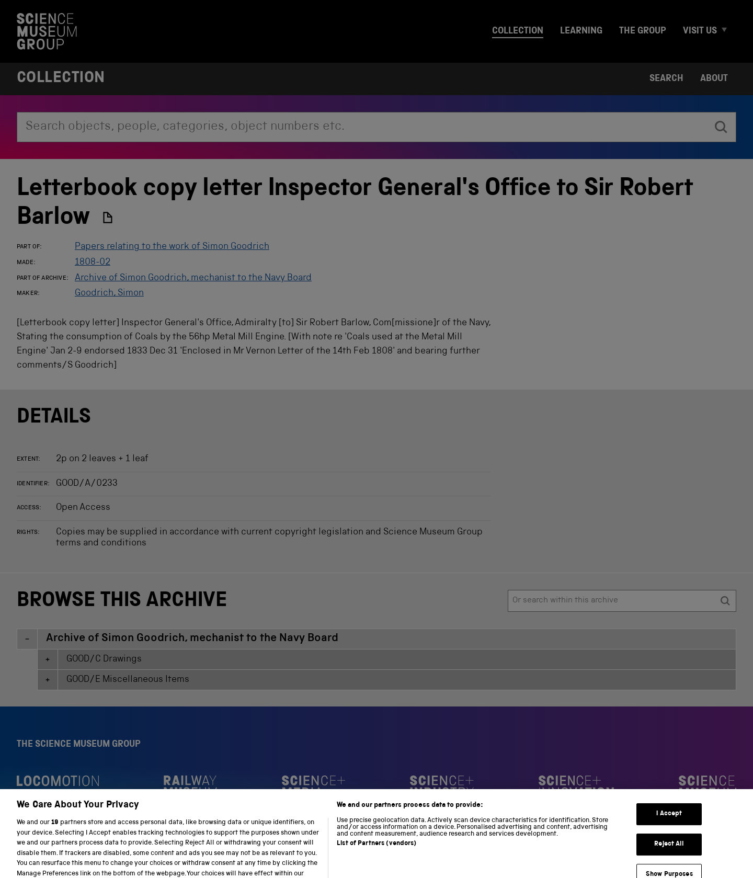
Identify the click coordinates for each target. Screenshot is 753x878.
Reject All (669, 857)
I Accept (669, 828)
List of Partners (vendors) (376, 857)
